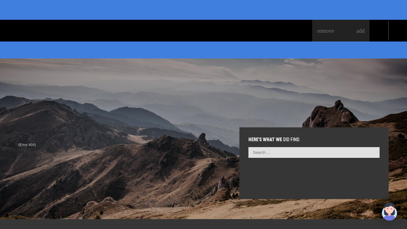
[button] (389, 211)
